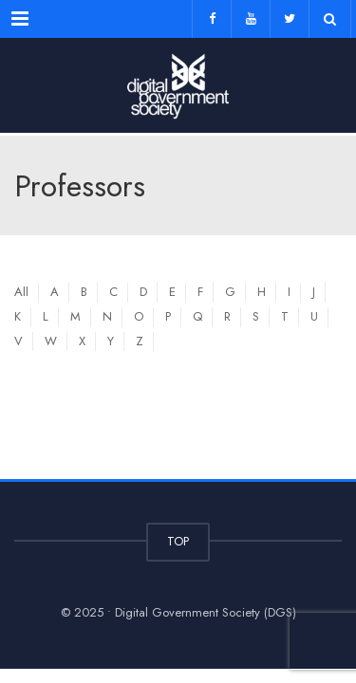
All (21, 292)
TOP (178, 541)
